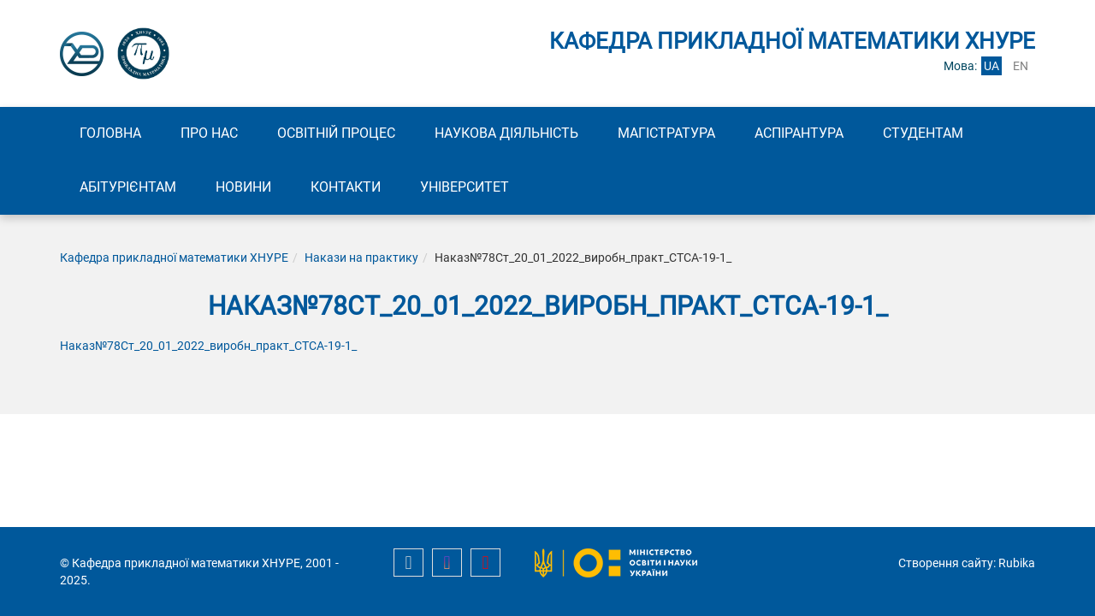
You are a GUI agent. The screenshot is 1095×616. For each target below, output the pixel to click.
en (1020, 66)
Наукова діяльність (506, 133)
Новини (243, 187)
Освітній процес (336, 133)
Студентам (923, 133)
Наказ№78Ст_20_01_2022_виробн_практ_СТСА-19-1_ (208, 345)
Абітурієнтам (128, 187)
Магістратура (666, 133)
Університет (464, 187)
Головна (110, 133)
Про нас (209, 133)
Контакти (346, 187)
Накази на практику (361, 257)
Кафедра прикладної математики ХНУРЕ (174, 257)
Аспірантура (799, 133)
